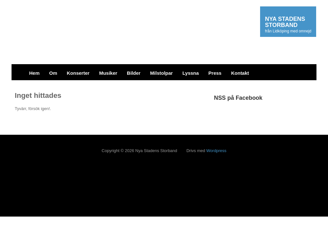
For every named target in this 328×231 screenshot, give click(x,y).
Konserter (78, 73)
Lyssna (190, 73)
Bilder (134, 73)
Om (53, 73)
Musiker (108, 73)
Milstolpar (161, 73)
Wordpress (216, 150)
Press (215, 73)
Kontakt (240, 73)
